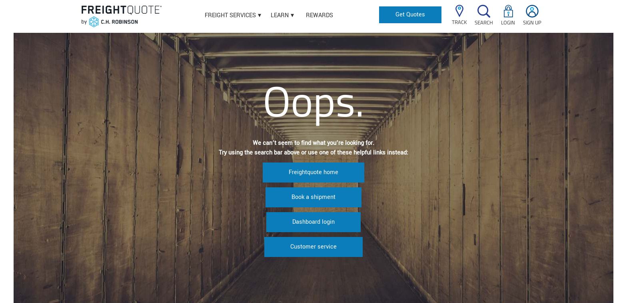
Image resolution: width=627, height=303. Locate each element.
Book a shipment (313, 197)
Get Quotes (410, 14)
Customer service (313, 247)
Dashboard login (313, 222)
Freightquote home (313, 172)
